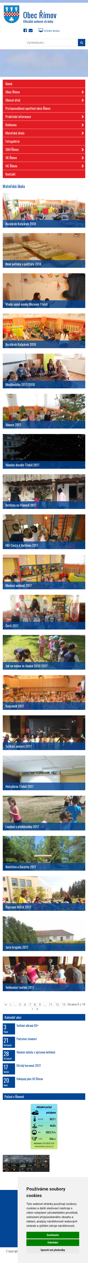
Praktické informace (44, 116)
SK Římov (44, 157)
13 (63, 1005)
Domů (9, 83)
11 (50, 1005)
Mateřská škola (44, 132)
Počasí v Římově (14, 1096)
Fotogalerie (13, 141)
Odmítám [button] (52, 1242)
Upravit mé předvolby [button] (53, 1250)
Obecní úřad (44, 99)
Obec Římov (44, 91)
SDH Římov (44, 149)
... (15, 1005)
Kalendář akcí (13, 1017)
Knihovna (44, 124)
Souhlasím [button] (53, 1235)
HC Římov (44, 165)
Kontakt (11, 174)
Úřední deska (49, 31)
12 (57, 1005)
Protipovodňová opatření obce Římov (28, 108)
